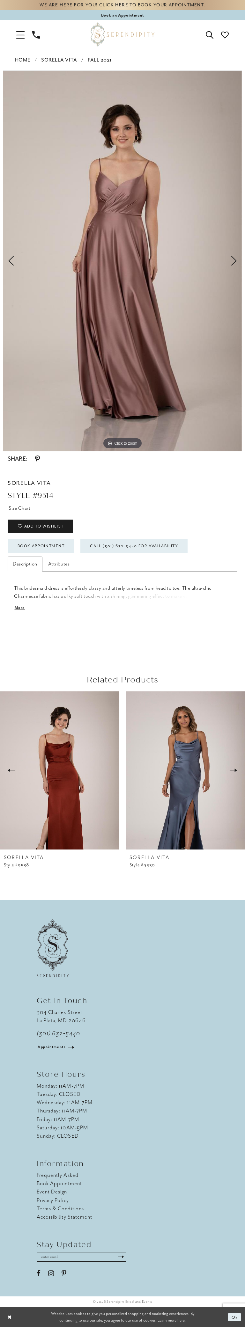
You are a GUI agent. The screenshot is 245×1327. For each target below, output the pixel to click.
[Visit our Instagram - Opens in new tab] (51, 1273)
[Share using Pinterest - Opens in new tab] (37, 459)
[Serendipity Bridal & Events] (122, 34)
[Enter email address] (81, 1257)
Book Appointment (41, 546)
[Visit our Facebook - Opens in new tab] (39, 1273)
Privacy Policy (53, 1200)
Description (25, 564)
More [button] (20, 607)
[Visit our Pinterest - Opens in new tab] (64, 1273)
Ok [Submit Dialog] (235, 1317)
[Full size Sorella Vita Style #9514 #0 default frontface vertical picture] (122, 261)
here (181, 1320)
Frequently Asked (57, 1175)
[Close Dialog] (9, 1317)
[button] (20, 34)
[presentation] (59, 770)
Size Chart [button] (19, 508)
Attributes (59, 564)
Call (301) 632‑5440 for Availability (134, 546)
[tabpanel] (122, 261)
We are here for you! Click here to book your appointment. (122, 5)
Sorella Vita (59, 60)
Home (23, 60)
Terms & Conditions (60, 1208)
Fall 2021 (100, 60)
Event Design (52, 1192)
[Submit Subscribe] (121, 1257)
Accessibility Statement (64, 1217)
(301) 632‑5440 (58, 1033)
